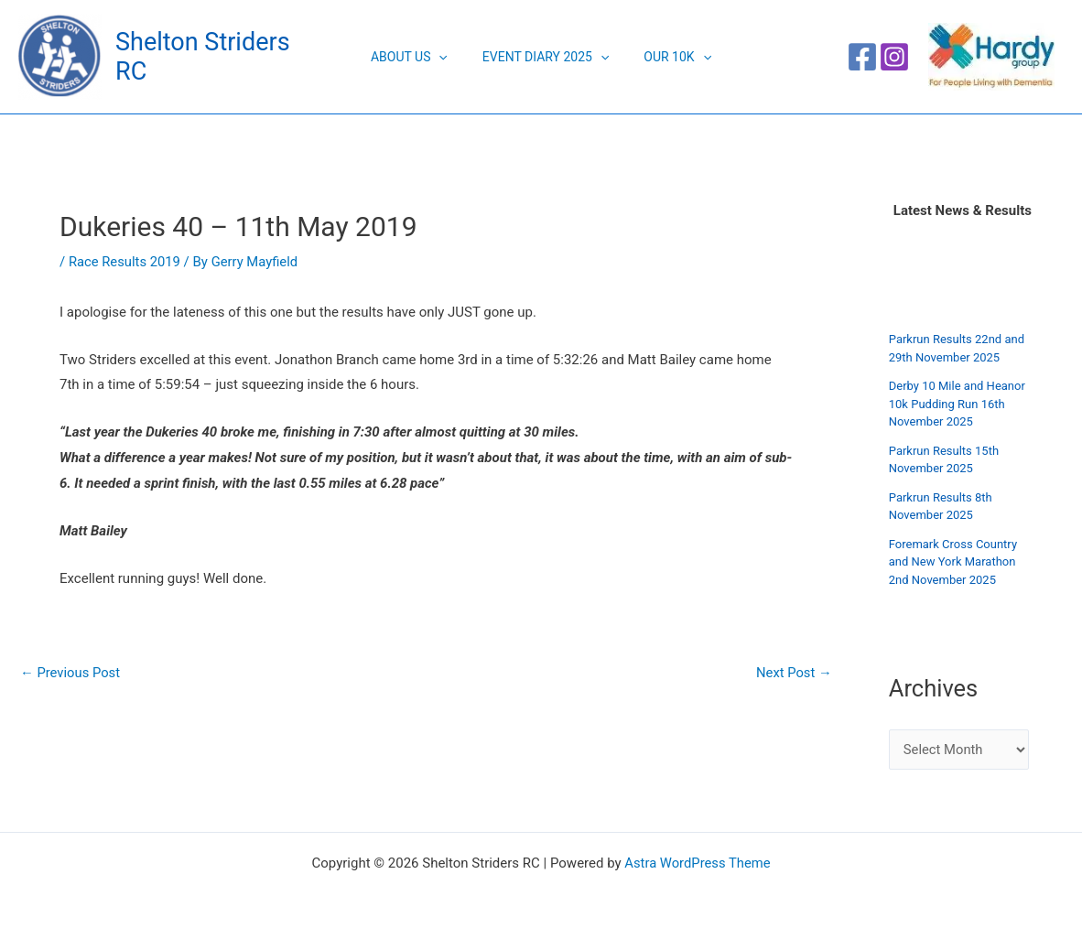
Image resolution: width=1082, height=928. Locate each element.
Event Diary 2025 (545, 56)
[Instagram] (894, 56)
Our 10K (668, 56)
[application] (447, 56)
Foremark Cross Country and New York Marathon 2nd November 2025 (953, 562)
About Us (418, 56)
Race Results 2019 (125, 262)
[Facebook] (862, 56)
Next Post (793, 673)
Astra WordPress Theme (697, 863)
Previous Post (71, 673)
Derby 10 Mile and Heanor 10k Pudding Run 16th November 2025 (957, 403)
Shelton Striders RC (221, 56)
